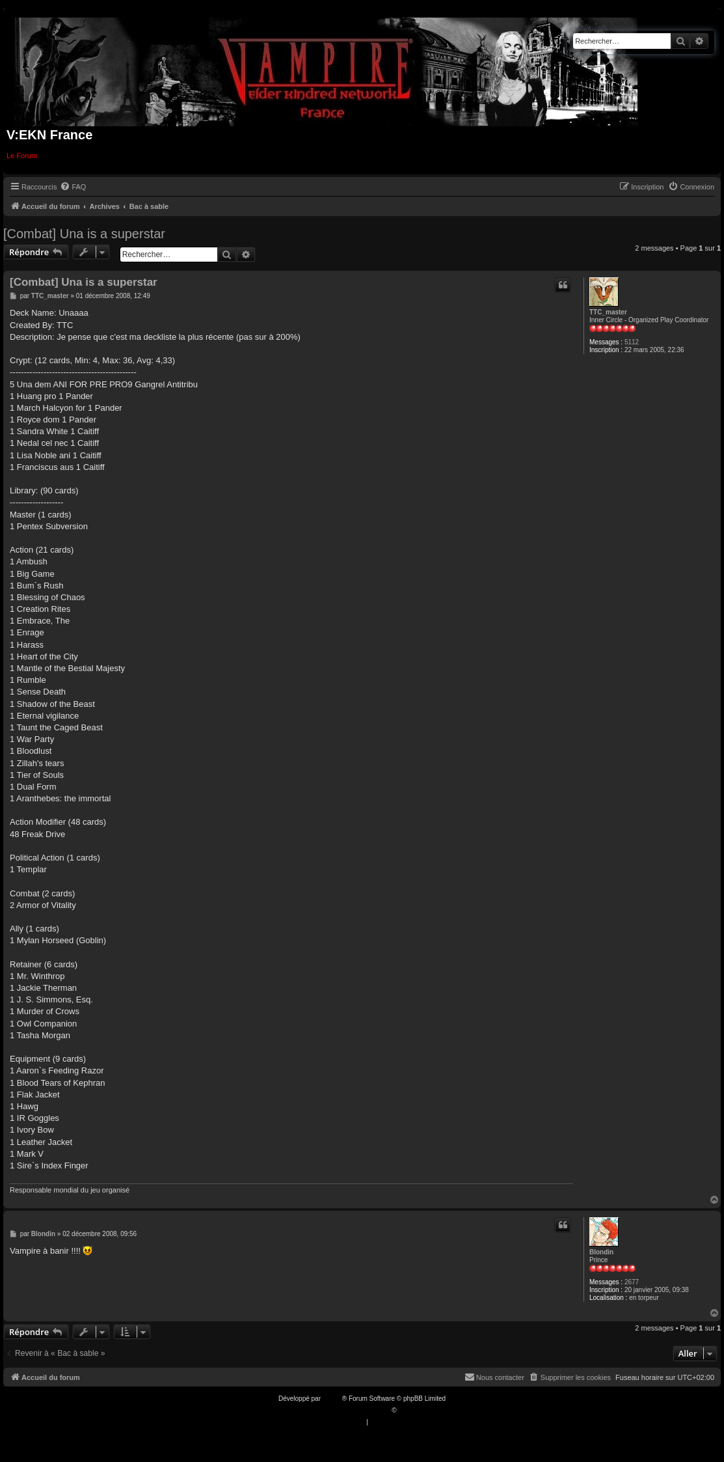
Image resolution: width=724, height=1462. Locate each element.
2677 (631, 1282)
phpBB (332, 1398)
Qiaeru (408, 1410)
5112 (631, 342)
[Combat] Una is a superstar (84, 234)
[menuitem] (73, 187)
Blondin (601, 1252)
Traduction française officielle (348, 1410)
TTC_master (608, 312)
